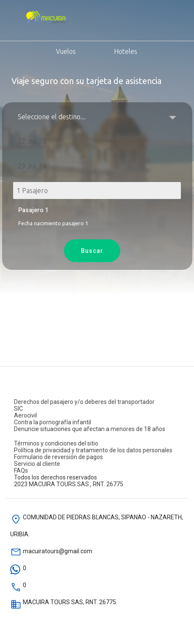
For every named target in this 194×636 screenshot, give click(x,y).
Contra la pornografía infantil (52, 422)
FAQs (21, 470)
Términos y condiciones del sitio (56, 443)
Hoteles (115, 50)
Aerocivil (25, 415)
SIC (18, 408)
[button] (97, 141)
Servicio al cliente (37, 463)
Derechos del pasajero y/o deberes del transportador (84, 401)
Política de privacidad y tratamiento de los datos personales (93, 450)
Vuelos (45, 50)
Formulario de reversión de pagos (58, 457)
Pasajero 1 (33, 210)
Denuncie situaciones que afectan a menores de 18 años (89, 429)
